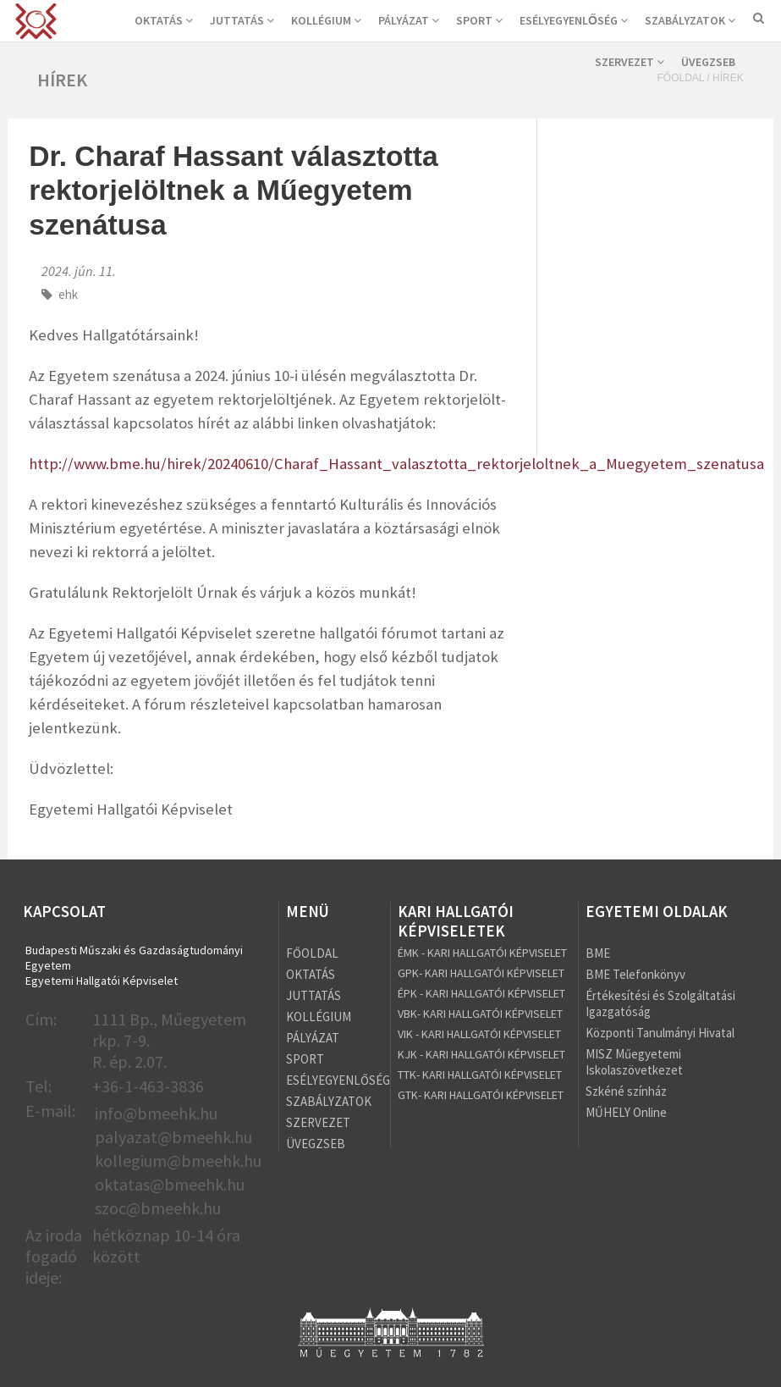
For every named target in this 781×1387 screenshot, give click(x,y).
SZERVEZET (629, 61)
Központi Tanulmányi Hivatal (660, 1033)
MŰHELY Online (626, 1112)
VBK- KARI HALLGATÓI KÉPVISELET (480, 1013)
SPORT (479, 20)
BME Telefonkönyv (635, 974)
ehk (68, 294)
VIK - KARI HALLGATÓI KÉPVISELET (479, 1034)
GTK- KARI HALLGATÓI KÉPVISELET (481, 1094)
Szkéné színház (626, 1091)
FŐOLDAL (312, 953)
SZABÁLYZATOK (690, 20)
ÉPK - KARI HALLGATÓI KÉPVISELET (481, 993)
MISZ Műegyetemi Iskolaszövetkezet (634, 1062)
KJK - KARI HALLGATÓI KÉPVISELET (481, 1054)
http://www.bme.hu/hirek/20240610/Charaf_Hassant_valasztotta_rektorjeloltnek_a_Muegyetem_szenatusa (396, 463)
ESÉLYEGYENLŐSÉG (574, 20)
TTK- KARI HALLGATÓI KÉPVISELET (480, 1074)
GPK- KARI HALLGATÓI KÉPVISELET (481, 973)
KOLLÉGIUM (326, 20)
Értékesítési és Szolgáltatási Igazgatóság (660, 1003)
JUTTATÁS (242, 20)
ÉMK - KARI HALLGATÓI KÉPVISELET (482, 952)
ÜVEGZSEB (708, 61)
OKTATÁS (164, 20)
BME (598, 953)
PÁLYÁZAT (408, 20)
